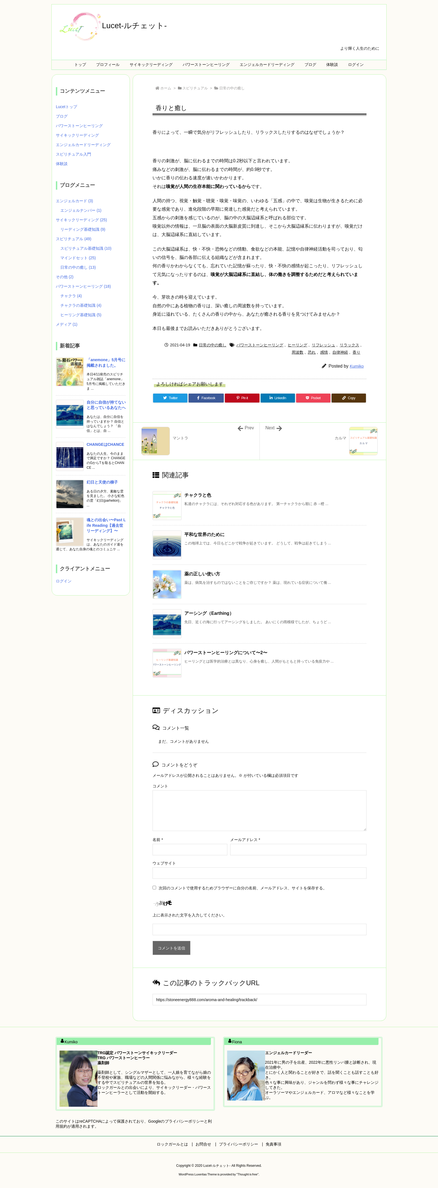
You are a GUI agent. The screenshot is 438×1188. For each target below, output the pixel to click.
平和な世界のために (204, 534)
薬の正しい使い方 (202, 574)
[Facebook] (206, 398)
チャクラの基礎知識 (80, 305)
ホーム (165, 88)
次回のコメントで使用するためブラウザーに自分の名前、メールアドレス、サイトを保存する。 (243, 888)
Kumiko (357, 366)
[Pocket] (313, 398)
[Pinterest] (242, 398)
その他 (64, 277)
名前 (158, 839)
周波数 (297, 352)
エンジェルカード (74, 201)
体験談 (62, 163)
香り (356, 352)
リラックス (349, 345)
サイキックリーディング (77, 135)
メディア (66, 324)
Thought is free (247, 1174)
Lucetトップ (66, 106)
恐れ (312, 352)
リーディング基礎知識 (82, 229)
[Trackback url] (259, 999)
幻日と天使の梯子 (102, 482)
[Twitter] (170, 398)
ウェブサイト (164, 863)
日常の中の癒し (232, 88)
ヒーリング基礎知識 (80, 315)
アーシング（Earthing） (209, 613)
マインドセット (78, 258)
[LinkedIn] (278, 398)
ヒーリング (297, 345)
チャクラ (71, 296)
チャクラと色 (197, 495)
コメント (160, 786)
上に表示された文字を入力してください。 (190, 915)
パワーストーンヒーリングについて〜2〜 (225, 652)
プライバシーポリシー (184, 1121)
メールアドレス (245, 839)
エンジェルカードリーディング (83, 144)
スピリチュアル (195, 88)
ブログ (62, 116)
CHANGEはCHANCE (105, 444)
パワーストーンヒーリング (259, 345)
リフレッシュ (323, 345)
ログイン (64, 581)
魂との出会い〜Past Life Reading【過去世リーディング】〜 (106, 525)
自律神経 (340, 352)
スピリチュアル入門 (73, 154)
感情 (324, 352)
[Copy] (349, 398)
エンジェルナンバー (80, 210)
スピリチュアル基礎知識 (85, 248)
